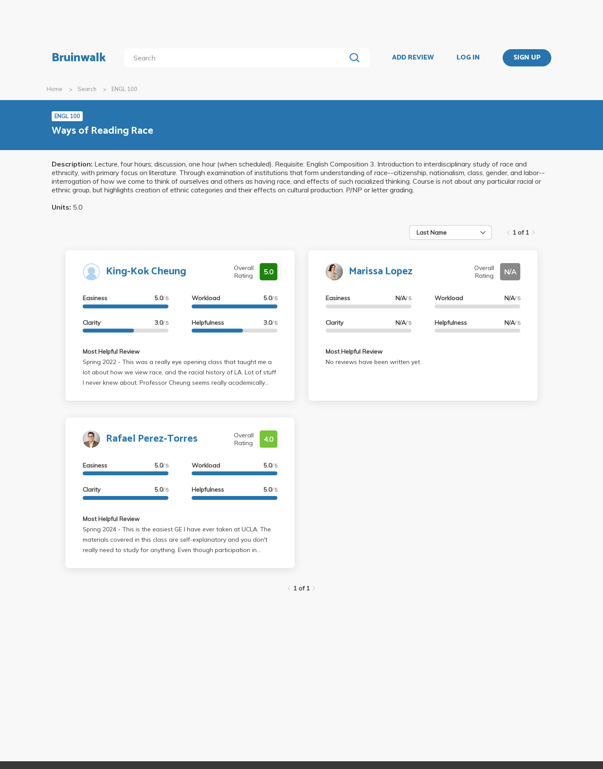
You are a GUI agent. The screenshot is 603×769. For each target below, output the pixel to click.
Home (54, 88)
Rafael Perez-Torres (152, 438)
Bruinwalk (79, 57)
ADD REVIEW (413, 57)
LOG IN (468, 57)
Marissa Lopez (381, 271)
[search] (237, 57)
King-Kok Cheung (146, 271)
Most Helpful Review (111, 351)
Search (87, 88)
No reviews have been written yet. (373, 362)
